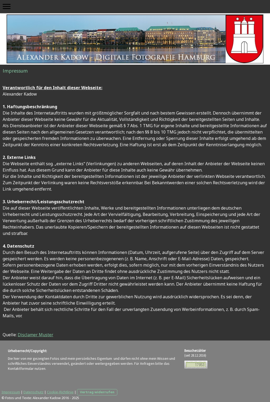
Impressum (11, 392)
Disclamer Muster (35, 335)
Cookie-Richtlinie (60, 392)
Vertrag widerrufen (97, 392)
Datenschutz (33, 392)
